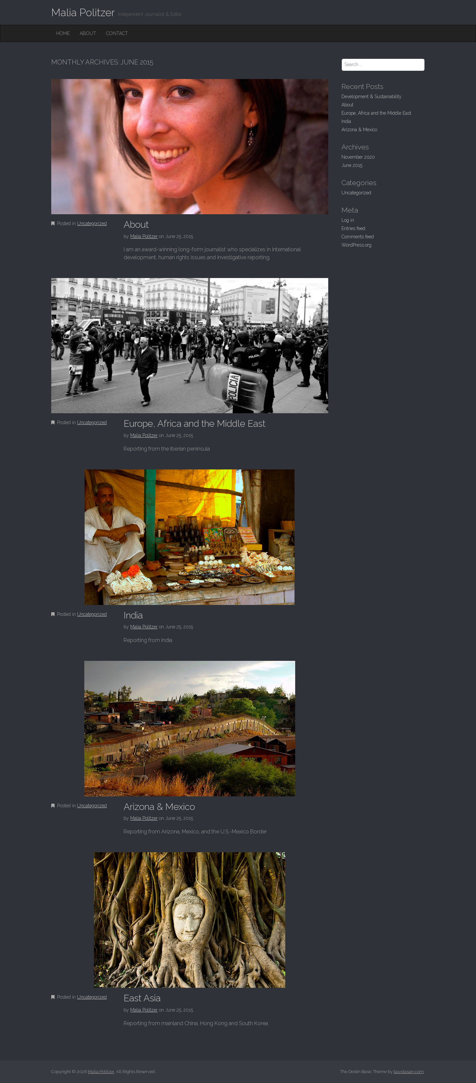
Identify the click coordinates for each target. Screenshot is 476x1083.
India (133, 615)
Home (63, 33)
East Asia (142, 998)
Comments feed (357, 236)
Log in (347, 220)
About (88, 33)
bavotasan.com (409, 1071)
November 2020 (358, 157)
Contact (117, 33)
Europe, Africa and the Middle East (194, 423)
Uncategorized (92, 223)
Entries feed (353, 228)
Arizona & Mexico (159, 806)
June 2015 (351, 165)
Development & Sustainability (371, 96)
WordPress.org (356, 245)
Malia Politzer (83, 12)
